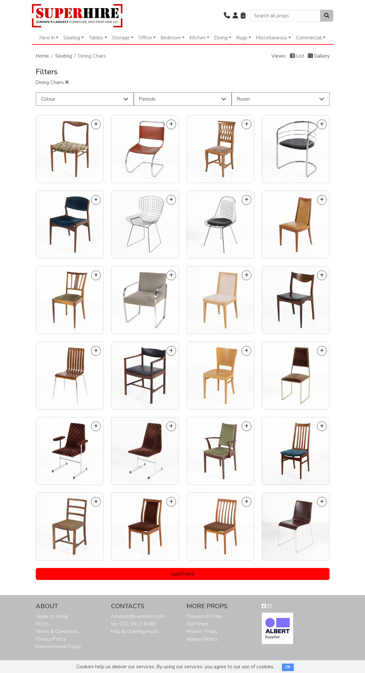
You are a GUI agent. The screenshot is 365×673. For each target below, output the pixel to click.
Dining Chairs (52, 82)
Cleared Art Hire (204, 616)
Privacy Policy (51, 639)
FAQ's (42, 623)
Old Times (197, 623)
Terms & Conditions (57, 631)
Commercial (309, 37)
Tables (96, 37)
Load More (182, 573)
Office (145, 37)
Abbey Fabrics (202, 639)
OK (287, 667)
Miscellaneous (271, 37)
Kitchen (198, 37)
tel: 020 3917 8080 (133, 623)
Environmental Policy (58, 646)
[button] (227, 16)
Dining (221, 37)
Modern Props (201, 631)
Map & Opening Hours (135, 631)
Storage (121, 37)
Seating (71, 37)
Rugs (241, 37)
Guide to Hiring (52, 616)
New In (47, 37)
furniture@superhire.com (137, 616)
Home (42, 56)
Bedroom (171, 37)
